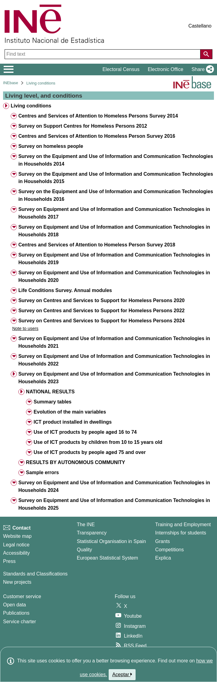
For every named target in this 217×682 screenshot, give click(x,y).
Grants (162, 541)
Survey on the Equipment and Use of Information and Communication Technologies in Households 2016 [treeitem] (115, 195)
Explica (163, 557)
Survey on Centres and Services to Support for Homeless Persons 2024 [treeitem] (101, 320)
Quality (84, 549)
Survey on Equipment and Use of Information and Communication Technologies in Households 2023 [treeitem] (114, 377)
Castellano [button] (199, 25)
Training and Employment (183, 524)
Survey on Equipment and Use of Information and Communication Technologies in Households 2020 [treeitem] (114, 276)
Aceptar (122, 674)
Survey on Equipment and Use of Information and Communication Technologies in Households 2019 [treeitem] (114, 258)
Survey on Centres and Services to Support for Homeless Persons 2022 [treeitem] (101, 310)
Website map (17, 536)
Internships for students (180, 532)
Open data (14, 604)
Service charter (19, 621)
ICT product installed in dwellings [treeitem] (73, 422)
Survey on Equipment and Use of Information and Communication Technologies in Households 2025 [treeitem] (114, 504)
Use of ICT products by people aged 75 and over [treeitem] (90, 452)
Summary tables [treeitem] (53, 401)
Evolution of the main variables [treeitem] (70, 411)
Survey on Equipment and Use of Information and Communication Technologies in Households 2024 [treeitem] (114, 486)
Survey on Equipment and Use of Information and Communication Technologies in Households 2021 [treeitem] (114, 342)
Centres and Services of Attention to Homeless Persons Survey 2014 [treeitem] (98, 115)
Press (9, 561)
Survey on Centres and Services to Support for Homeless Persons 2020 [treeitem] (101, 300)
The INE (86, 524)
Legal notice (16, 544)
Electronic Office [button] (165, 69)
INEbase (10, 83)
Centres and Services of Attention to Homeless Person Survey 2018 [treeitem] (96, 244)
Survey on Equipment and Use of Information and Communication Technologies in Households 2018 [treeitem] (114, 230)
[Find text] (103, 54)
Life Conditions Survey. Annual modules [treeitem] (65, 290)
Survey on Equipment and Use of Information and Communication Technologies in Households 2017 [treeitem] (114, 213)
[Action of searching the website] (206, 54)
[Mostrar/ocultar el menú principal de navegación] (8, 69)
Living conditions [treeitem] (31, 105)
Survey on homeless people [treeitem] (50, 146)
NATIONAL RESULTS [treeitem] (50, 391)
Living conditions (40, 83)
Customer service (22, 596)
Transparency (92, 532)
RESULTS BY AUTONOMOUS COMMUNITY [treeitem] (75, 462)
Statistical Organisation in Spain (111, 541)
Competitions (169, 549)
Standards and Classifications (35, 573)
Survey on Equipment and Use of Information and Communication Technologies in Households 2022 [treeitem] (114, 360)
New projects (17, 582)
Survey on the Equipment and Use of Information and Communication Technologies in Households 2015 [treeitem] (115, 177)
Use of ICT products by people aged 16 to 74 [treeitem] (85, 432)
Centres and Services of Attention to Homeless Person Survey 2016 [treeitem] (96, 136)
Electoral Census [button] (121, 69)
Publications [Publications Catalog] (16, 613)
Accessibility (16, 553)
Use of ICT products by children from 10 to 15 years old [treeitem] (98, 442)
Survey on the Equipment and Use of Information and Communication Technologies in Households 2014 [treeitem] (115, 160)
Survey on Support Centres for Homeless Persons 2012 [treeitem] (82, 126)
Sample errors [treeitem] (42, 472)
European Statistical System (107, 557)
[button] (201, 69)
